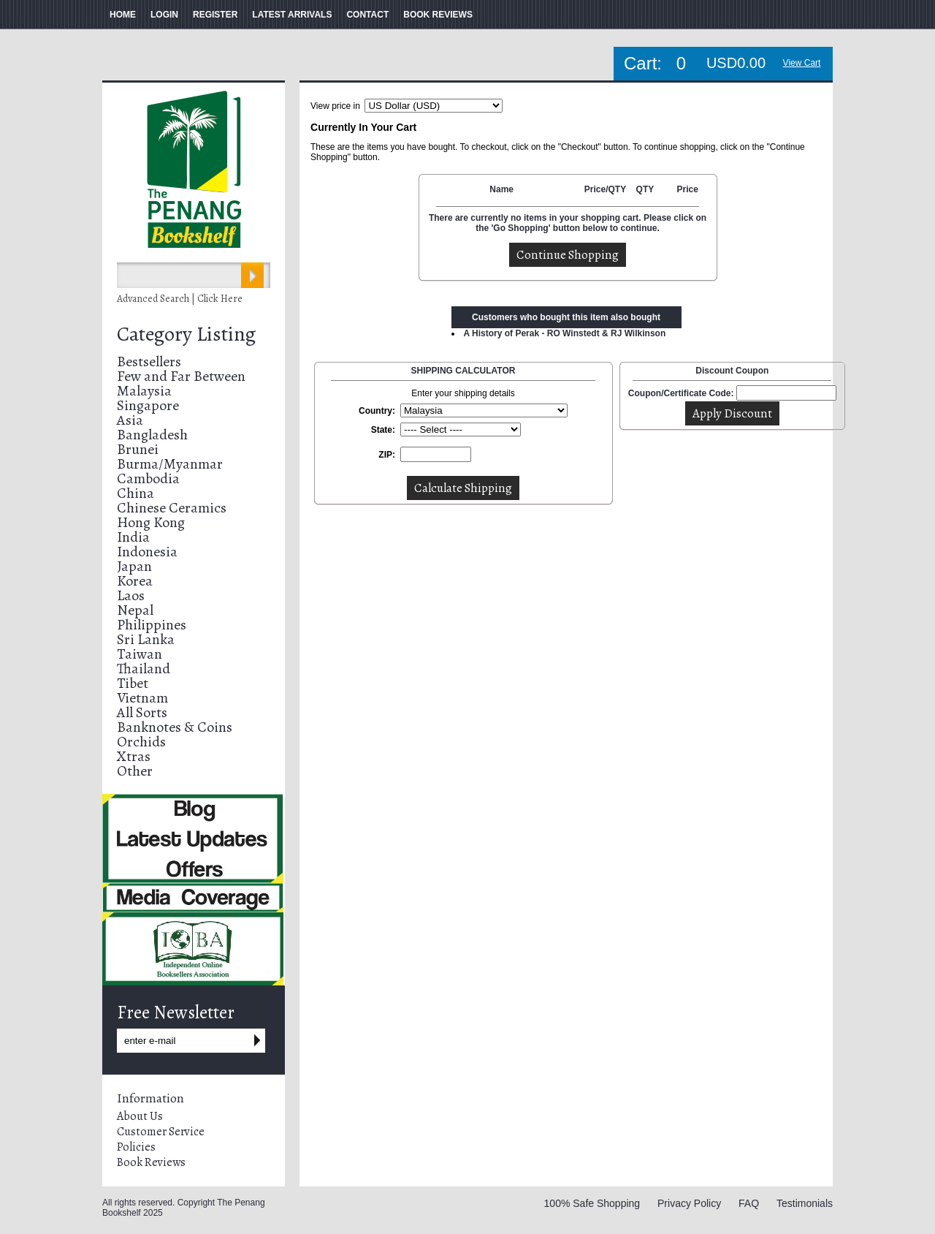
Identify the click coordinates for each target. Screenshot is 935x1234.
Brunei (138, 449)
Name (501, 189)
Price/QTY (605, 189)
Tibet (132, 683)
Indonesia (147, 551)
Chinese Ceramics (171, 508)
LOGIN (164, 15)
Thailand (143, 668)
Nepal (135, 610)
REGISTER (215, 15)
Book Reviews (151, 1162)
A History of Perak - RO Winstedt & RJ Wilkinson (565, 333)
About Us (140, 1116)
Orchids (141, 742)
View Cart (802, 63)
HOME (123, 15)
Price (687, 189)
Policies (136, 1147)
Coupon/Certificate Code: (681, 393)
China (135, 493)
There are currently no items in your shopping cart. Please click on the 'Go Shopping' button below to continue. (567, 223)
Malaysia (144, 391)
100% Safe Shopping (592, 1203)
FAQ (749, 1203)
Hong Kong (151, 522)
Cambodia (148, 478)
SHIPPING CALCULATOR (463, 371)
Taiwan (139, 654)
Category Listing (186, 334)
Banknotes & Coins (174, 727)
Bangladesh (152, 434)
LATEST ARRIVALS (292, 15)
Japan (134, 566)
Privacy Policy (689, 1203)
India (133, 537)
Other (135, 771)
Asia (130, 420)
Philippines (151, 625)
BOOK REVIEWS (438, 15)
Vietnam (142, 698)
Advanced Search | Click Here (180, 299)
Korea (135, 581)
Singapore (148, 405)
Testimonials (804, 1203)
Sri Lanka (146, 639)
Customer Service (161, 1132)
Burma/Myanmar (170, 464)
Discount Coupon (731, 371)
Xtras (133, 756)
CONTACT (367, 15)
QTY (645, 189)
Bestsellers (149, 361)
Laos (131, 595)
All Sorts (142, 712)
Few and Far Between (181, 376)
